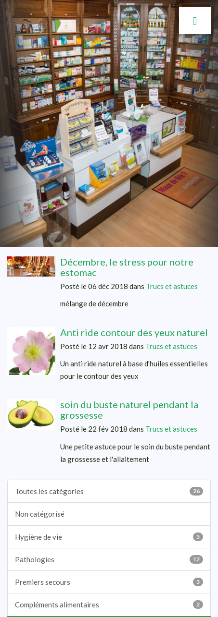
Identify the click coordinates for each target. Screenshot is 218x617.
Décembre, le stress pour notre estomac (126, 267)
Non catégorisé (39, 513)
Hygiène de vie (109, 536)
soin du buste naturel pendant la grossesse (129, 410)
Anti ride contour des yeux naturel (134, 332)
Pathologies (109, 559)
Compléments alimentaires (109, 604)
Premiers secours (109, 582)
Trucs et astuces (172, 286)
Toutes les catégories (109, 491)
